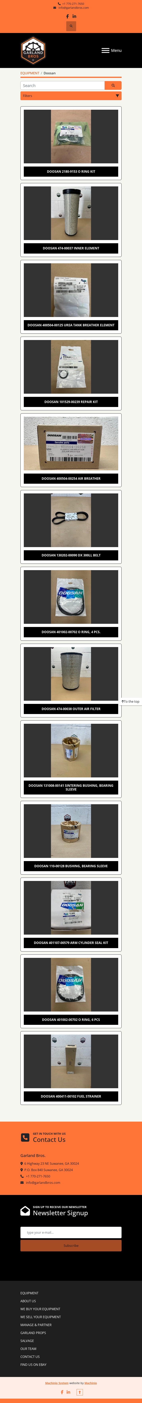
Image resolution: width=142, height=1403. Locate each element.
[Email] (71, 1232)
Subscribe (71, 1245)
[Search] (62, 85)
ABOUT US (28, 1301)
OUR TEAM (28, 1349)
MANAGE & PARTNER (36, 1325)
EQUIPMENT (29, 1293)
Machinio (90, 1383)
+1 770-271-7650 (73, 4)
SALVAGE (27, 1341)
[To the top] (130, 701)
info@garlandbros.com (73, 8)
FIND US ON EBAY (33, 1364)
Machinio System (57, 1383)
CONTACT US (30, 1357)
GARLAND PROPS (33, 1333)
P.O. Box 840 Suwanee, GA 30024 (48, 1170)
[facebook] (67, 16)
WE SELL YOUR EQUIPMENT (40, 1317)
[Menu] (105, 50)
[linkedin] (74, 16)
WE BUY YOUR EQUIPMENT (40, 1309)
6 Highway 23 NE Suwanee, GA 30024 (51, 1163)
